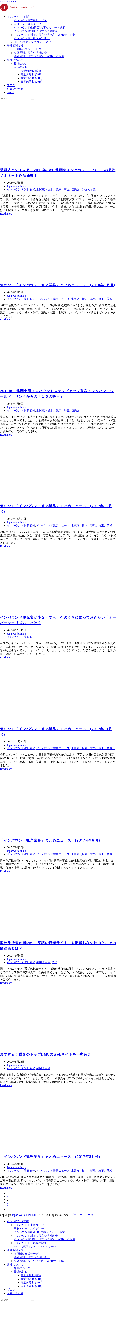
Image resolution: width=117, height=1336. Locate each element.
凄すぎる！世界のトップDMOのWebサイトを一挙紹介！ (47, 1054)
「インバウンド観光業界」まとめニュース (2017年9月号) (50, 840)
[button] (10, 92)
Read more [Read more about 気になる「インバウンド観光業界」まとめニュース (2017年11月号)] (6, 768)
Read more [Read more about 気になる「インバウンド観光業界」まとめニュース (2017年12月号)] (6, 546)
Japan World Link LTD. (25, 1214)
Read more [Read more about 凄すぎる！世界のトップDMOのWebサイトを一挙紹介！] (6, 1085)
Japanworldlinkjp (16, 186)
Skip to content (8, 1)
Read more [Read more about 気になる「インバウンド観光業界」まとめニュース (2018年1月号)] (6, 319)
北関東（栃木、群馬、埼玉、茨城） (58, 189)
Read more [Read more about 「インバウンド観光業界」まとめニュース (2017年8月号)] (6, 1187)
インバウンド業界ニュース (53, 298)
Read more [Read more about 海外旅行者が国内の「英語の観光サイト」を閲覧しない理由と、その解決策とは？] (6, 982)
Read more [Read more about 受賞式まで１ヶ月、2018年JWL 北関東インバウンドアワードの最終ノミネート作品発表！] (6, 213)
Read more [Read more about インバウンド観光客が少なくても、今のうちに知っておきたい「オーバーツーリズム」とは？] (6, 657)
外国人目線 (89, 189)
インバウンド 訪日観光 (21, 189)
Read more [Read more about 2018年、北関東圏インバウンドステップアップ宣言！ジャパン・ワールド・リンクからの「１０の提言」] (6, 434)
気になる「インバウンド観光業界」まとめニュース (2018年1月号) (57, 285)
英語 (54, 962)
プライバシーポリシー (85, 1214)
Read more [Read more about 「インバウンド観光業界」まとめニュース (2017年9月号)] (6, 871)
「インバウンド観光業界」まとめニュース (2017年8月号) (50, 1157)
